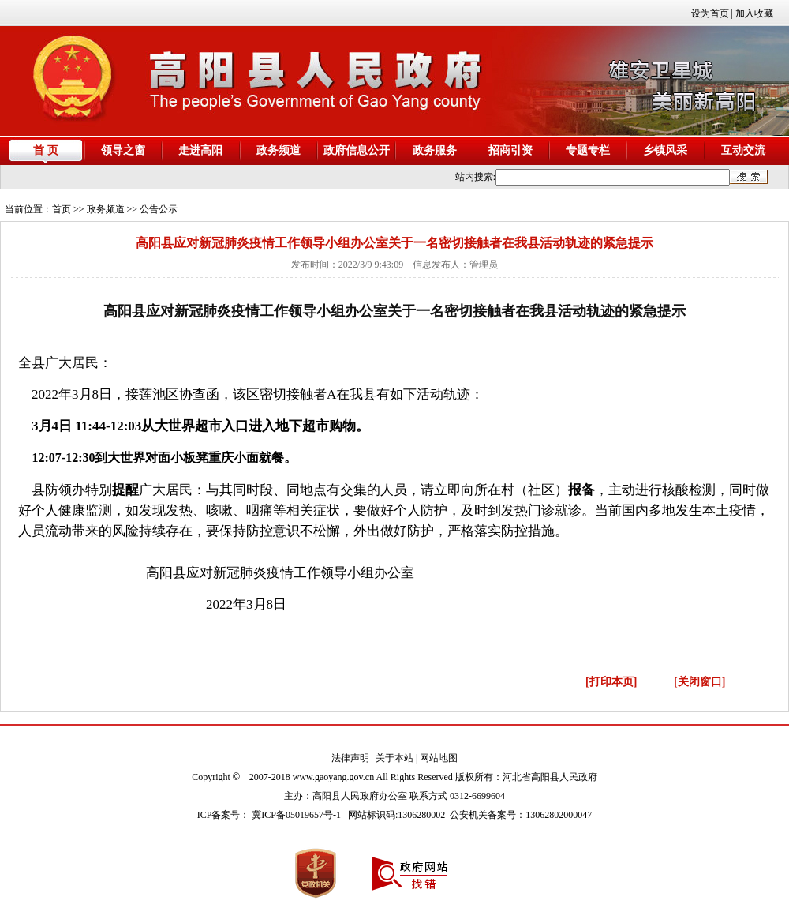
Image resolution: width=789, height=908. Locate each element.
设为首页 (710, 13)
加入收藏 (754, 13)
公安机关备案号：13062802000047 (521, 814)
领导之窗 (123, 150)
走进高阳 (200, 150)
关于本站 (394, 758)
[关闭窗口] (699, 682)
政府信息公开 (356, 150)
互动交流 (743, 150)
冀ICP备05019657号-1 (296, 814)
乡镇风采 (665, 150)
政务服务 (435, 150)
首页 (61, 209)
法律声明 (350, 758)
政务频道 (278, 150)
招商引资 (510, 150)
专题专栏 (588, 150)
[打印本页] (611, 682)
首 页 (45, 150)
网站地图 (439, 758)
